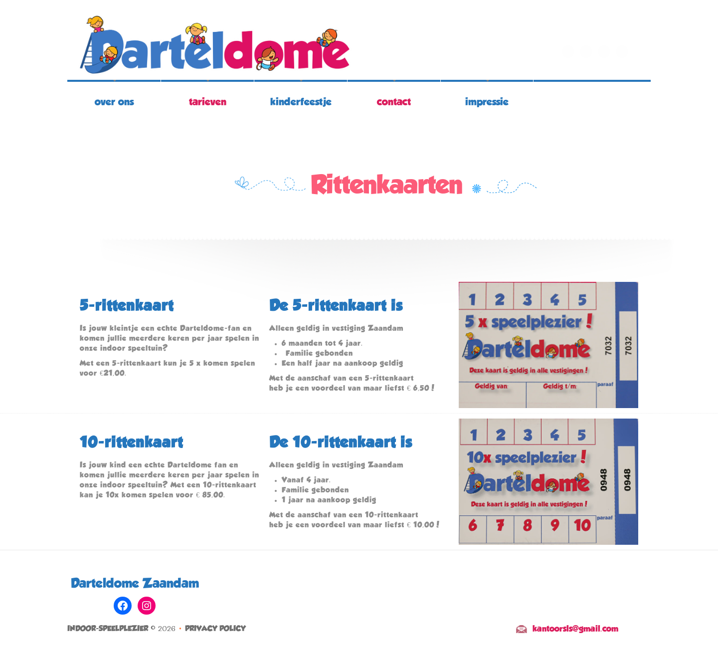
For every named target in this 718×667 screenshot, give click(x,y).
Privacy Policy (215, 629)
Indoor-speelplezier (107, 629)
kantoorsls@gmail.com (575, 629)
